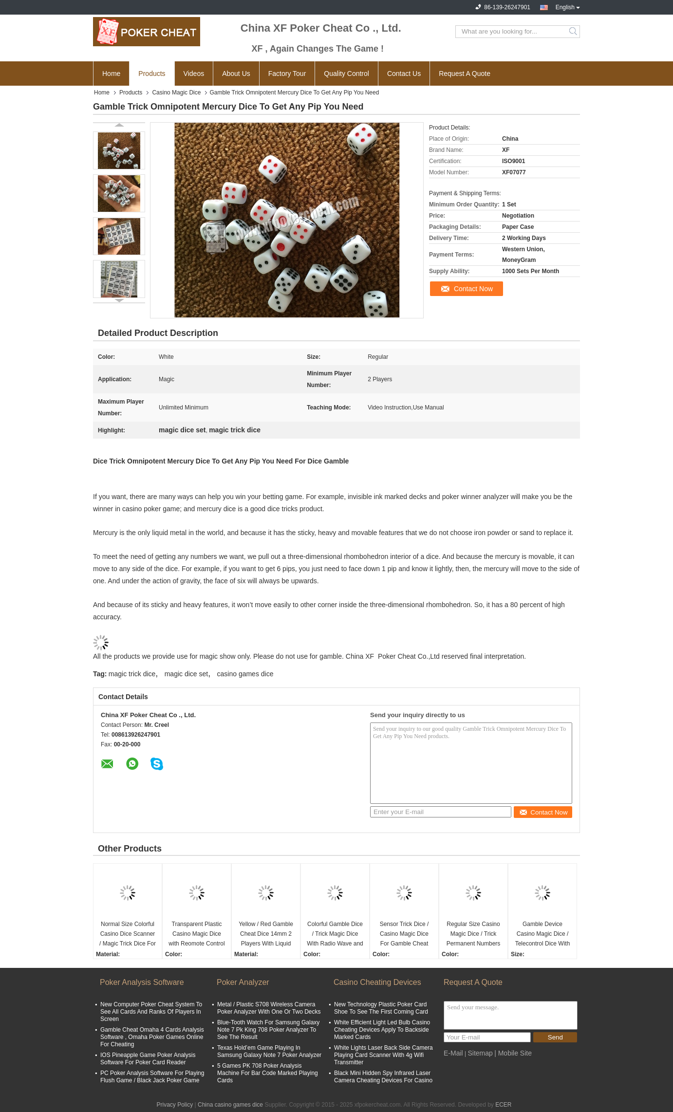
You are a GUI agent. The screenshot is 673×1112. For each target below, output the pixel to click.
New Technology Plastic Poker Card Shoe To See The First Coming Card (381, 1008)
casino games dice (245, 674)
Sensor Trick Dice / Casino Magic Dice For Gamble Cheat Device (404, 934)
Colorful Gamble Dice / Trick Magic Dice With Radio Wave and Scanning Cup (335, 934)
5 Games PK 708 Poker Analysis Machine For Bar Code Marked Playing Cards (267, 1073)
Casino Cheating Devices (377, 982)
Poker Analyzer (243, 982)
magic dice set (186, 674)
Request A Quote (464, 73)
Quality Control (346, 73)
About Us (236, 73)
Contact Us (404, 73)
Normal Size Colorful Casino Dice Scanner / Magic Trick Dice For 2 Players (127, 934)
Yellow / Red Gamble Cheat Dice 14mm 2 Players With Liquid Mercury (266, 934)
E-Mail (453, 1053)
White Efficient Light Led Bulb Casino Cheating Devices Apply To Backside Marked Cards (382, 1029)
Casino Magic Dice (176, 92)
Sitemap (479, 1053)
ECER (503, 1104)
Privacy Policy (174, 1104)
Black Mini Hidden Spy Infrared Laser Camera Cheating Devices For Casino (383, 1077)
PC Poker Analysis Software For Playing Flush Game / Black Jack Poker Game (152, 1077)
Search (574, 31)
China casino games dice (230, 1104)
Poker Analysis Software (142, 982)
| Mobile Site (513, 1053)
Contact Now (473, 289)
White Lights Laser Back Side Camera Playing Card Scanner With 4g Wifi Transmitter (383, 1055)
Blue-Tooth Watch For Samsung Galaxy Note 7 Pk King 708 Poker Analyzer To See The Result (268, 1029)
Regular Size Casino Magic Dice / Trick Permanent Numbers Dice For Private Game (474, 934)
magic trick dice (132, 674)
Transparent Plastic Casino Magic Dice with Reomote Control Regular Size (196, 934)
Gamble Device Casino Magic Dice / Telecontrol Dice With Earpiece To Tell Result (542, 934)
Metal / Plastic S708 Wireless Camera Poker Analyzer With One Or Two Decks (269, 1008)
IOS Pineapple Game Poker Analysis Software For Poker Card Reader (147, 1059)
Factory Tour (287, 73)
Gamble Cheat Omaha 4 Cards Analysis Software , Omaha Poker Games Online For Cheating (152, 1037)
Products (151, 73)
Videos (194, 73)
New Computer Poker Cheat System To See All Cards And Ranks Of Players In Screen (151, 1011)
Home (111, 73)
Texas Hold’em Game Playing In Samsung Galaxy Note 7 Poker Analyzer (269, 1051)
